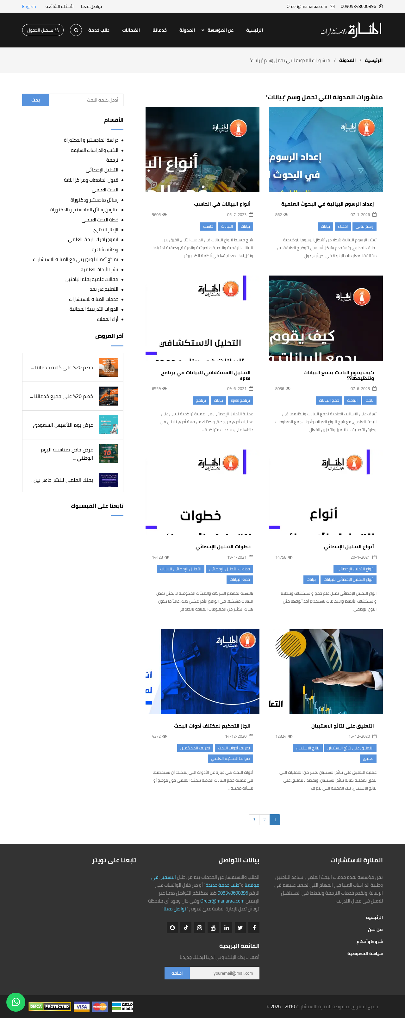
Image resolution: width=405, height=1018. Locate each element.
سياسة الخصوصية (365, 953)
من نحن (375, 929)
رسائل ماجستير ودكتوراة (94, 199)
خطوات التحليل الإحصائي (223, 552)
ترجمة (112, 159)
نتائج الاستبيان (308, 750)
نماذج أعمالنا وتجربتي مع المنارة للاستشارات (75, 259)
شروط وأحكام (370, 941)
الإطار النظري (105, 229)
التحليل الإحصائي (102, 169)
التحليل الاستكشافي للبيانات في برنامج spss (206, 381)
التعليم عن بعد (104, 289)
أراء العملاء (107, 319)
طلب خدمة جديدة (222, 885)
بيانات (325, 226)
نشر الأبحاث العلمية (99, 269)
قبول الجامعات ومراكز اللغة (91, 179)
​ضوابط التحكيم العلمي (230, 764)
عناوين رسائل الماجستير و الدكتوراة (84, 209)
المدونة (187, 30)
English (29, 6)
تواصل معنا (91, 6)
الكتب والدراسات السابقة (94, 150)
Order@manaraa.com (222, 900)
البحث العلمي (105, 189)
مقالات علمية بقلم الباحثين (91, 279)
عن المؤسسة (221, 30)
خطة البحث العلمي (100, 219)
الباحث (352, 403)
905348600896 (233, 892)
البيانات (227, 226)
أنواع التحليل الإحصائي (349, 549)
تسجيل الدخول (43, 30)
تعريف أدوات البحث (234, 754)
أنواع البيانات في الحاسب (222, 203)
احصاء (343, 226)
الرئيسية (254, 30)
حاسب (208, 226)
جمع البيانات (329, 403)
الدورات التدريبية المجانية (94, 309)
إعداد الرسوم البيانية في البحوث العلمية (327, 203)
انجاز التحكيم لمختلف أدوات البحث (212, 732)
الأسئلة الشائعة (60, 6)
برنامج (201, 406)
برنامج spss (240, 406)
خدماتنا (160, 30)
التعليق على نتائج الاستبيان (342, 728)
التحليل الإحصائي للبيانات (180, 575)
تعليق (368, 761)
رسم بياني (364, 226)
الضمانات (131, 30)
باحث (369, 403)
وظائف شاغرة (105, 249)
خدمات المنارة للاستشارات (93, 299)
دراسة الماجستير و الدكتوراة (91, 140)
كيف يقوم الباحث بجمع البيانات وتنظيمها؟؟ (338, 378)
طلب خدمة (98, 30)
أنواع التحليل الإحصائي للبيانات (348, 582)
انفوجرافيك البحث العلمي (93, 239)
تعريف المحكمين (195, 754)
